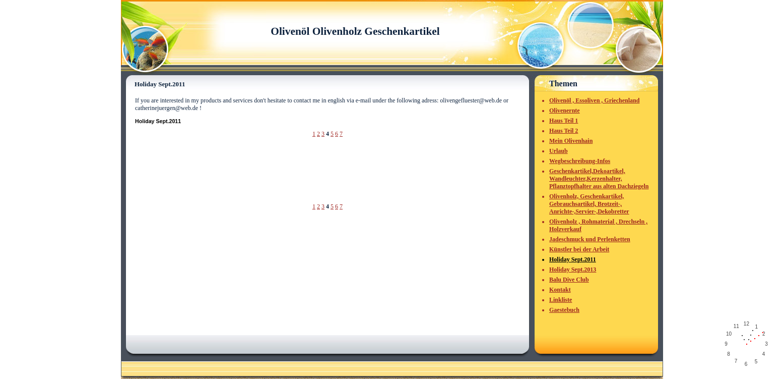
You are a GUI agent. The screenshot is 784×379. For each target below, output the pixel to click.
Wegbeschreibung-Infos (579, 161)
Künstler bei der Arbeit (579, 249)
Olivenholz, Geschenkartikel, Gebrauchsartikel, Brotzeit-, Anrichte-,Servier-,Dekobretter (589, 204)
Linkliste (560, 299)
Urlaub (558, 150)
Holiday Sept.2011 (572, 259)
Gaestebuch (564, 309)
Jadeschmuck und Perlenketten (589, 239)
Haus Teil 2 (563, 130)
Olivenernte (564, 110)
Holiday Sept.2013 (572, 269)
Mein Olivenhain (571, 140)
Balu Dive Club (569, 279)
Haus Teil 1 (563, 120)
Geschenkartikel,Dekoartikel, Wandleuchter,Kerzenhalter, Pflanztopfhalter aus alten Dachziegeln (598, 179)
